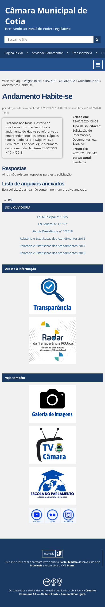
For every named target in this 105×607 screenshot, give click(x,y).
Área (76, 144)
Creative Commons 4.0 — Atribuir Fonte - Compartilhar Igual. (57, 592)
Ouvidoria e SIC (88, 81)
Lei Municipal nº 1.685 (52, 217)
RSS (10, 200)
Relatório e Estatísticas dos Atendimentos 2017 (52, 246)
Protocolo (80, 149)
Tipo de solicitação (86, 126)
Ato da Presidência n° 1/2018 (52, 231)
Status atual (82, 157)
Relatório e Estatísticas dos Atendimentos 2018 (52, 253)
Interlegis (36, 565)
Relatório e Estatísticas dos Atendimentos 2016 (52, 238)
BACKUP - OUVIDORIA (60, 81)
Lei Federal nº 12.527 (52, 224)
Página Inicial (13, 53)
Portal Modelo (69, 562)
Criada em (80, 117)
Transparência (82, 53)
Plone (70, 565)
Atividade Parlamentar (47, 53)
